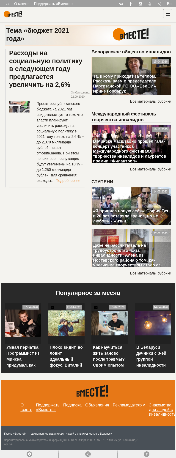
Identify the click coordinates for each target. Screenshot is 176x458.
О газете (21, 4)
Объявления (97, 405)
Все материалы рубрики (150, 101)
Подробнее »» (68, 181)
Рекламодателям (129, 405)
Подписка (72, 405)
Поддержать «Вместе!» (54, 4)
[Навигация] (167, 13)
